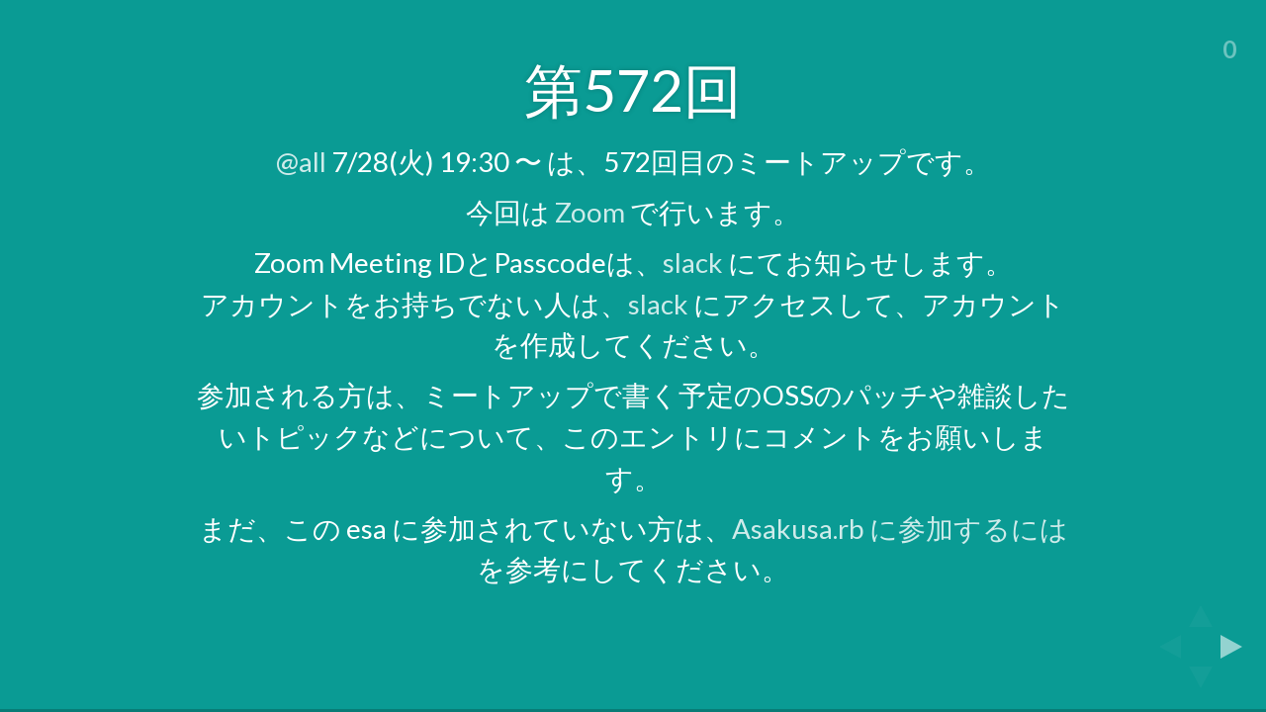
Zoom (590, 212)
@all (301, 161)
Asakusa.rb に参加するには (900, 528)
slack (693, 262)
